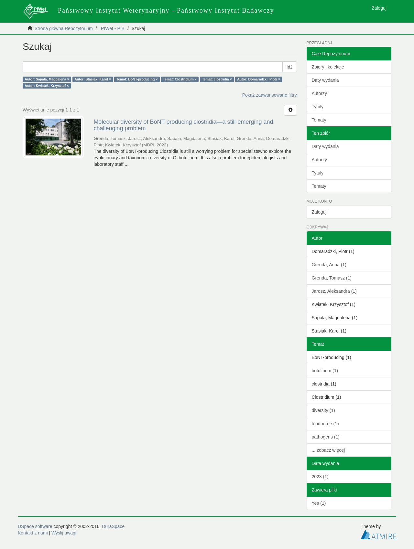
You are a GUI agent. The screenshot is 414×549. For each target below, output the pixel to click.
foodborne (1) (325, 423)
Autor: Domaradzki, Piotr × (258, 79)
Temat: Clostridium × (180, 79)
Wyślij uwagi (63, 532)
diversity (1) (323, 410)
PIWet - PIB (113, 28)
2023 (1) (320, 476)
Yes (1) (319, 503)
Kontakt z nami (33, 532)
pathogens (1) (326, 436)
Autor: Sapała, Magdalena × (47, 79)
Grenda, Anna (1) (329, 264)
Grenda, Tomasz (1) (332, 277)
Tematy (319, 119)
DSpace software (35, 526)
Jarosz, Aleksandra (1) (334, 291)
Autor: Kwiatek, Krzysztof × (47, 86)
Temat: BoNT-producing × (137, 79)
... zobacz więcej (328, 450)
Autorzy (319, 93)
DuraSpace (113, 526)
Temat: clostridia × (217, 79)
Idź (290, 66)
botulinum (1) (325, 370)
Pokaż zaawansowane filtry (269, 95)
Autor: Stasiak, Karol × (92, 79)
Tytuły (318, 106)
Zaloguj (319, 212)
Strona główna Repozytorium (64, 28)
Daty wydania (325, 80)
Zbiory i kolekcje (328, 66)
